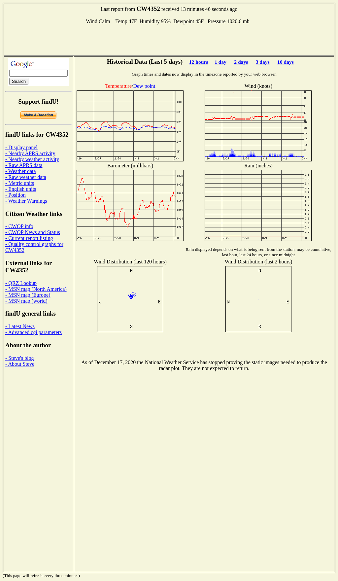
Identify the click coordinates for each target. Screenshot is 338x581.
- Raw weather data (25, 177)
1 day (220, 62)
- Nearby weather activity (32, 159)
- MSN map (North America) (36, 289)
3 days (263, 62)
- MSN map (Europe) (27, 295)
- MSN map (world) (26, 301)
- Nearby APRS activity (30, 153)
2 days (241, 62)
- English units (20, 189)
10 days (285, 62)
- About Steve (19, 364)
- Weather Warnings (26, 201)
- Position (15, 195)
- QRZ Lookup (21, 283)
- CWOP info (19, 226)
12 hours (198, 62)
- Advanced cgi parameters (33, 332)
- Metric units (19, 183)
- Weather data (20, 171)
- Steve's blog (19, 358)
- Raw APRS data (23, 165)
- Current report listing (29, 238)
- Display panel (21, 147)
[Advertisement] (169, 39)
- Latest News (20, 326)
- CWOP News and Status (32, 232)
